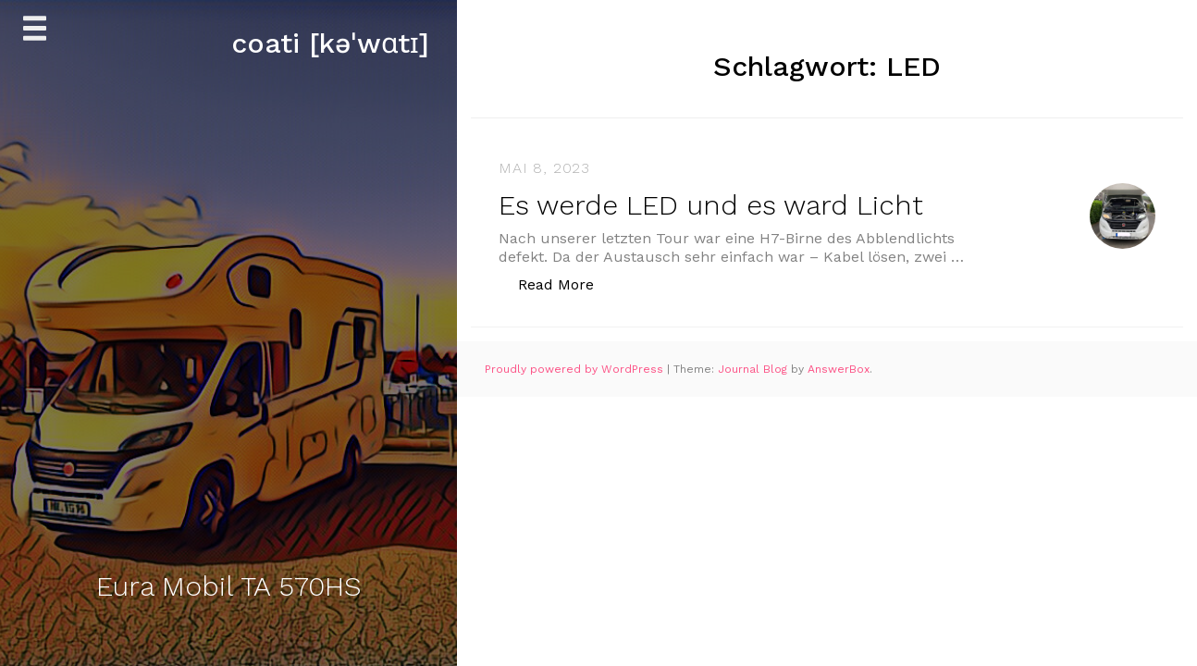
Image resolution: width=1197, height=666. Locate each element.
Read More (565, 283)
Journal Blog (754, 369)
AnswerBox (839, 369)
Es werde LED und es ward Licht (711, 205)
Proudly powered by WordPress (576, 369)
